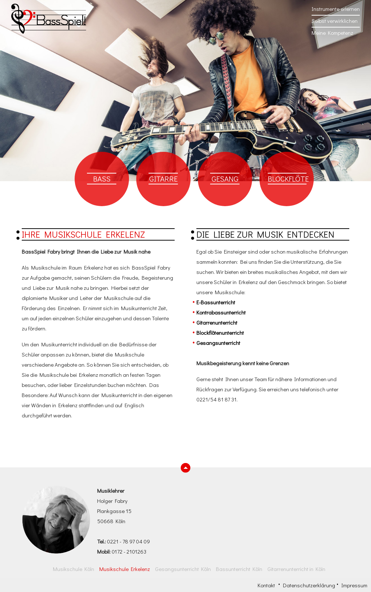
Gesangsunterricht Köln (183, 568)
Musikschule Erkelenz (124, 568)
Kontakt (266, 585)
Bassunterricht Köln (239, 568)
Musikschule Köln (73, 568)
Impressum (354, 585)
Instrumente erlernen (336, 8)
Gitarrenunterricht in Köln (296, 568)
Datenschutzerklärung (309, 585)
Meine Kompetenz (332, 32)
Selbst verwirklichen (335, 20)
